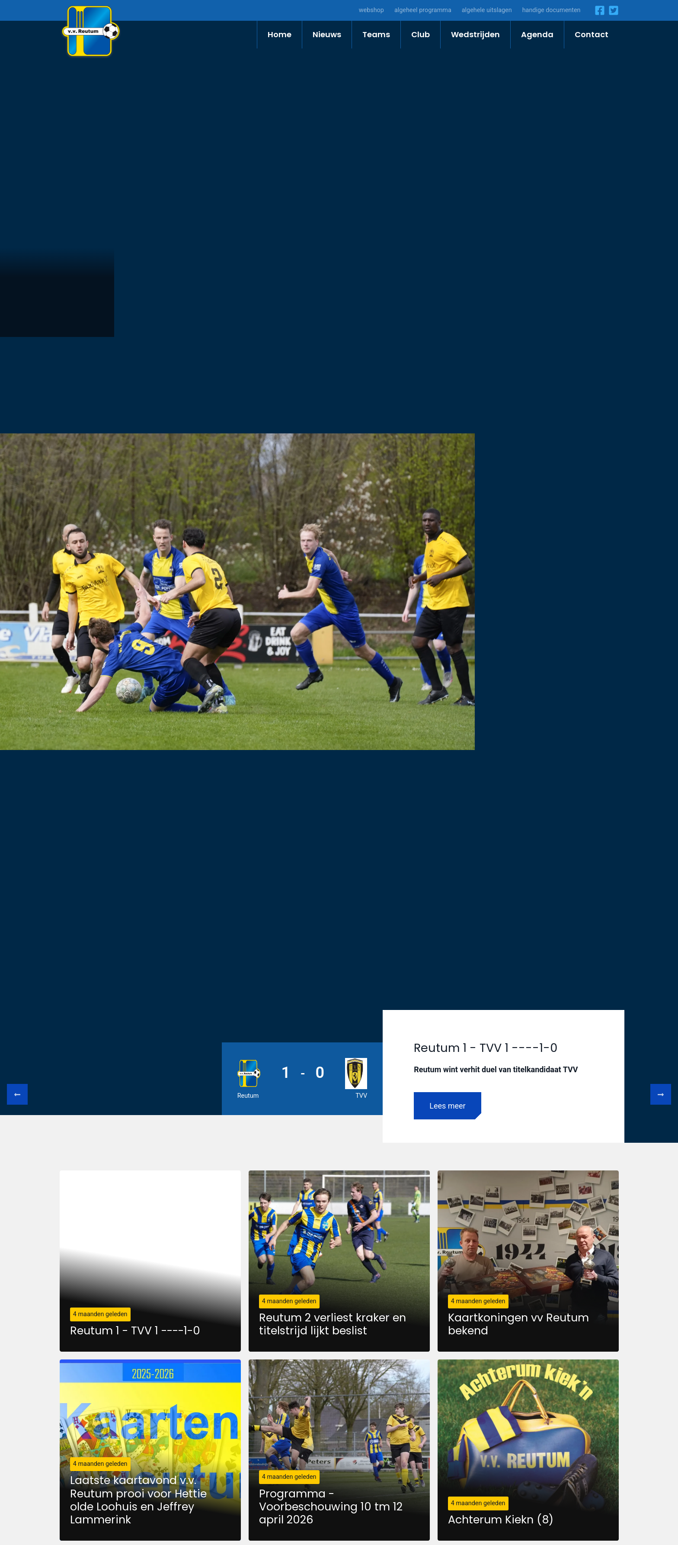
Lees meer (447, 1105)
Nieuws (327, 34)
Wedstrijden (475, 34)
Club (420, 34)
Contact (591, 34)
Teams (376, 34)
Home (279, 34)
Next (660, 1094)
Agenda (537, 34)
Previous (17, 1094)
